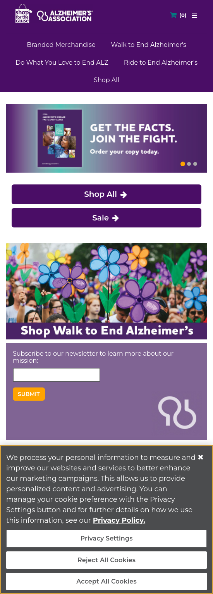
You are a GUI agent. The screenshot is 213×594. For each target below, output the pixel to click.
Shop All (106, 80)
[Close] (200, 457)
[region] (106, 519)
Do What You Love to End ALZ (61, 62)
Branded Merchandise (61, 44)
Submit (29, 394)
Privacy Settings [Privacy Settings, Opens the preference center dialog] (106, 538)
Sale (106, 217)
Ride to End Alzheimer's (161, 62)
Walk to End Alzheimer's (148, 44)
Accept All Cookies (106, 581)
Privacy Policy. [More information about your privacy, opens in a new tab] (119, 520)
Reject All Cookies (106, 560)
